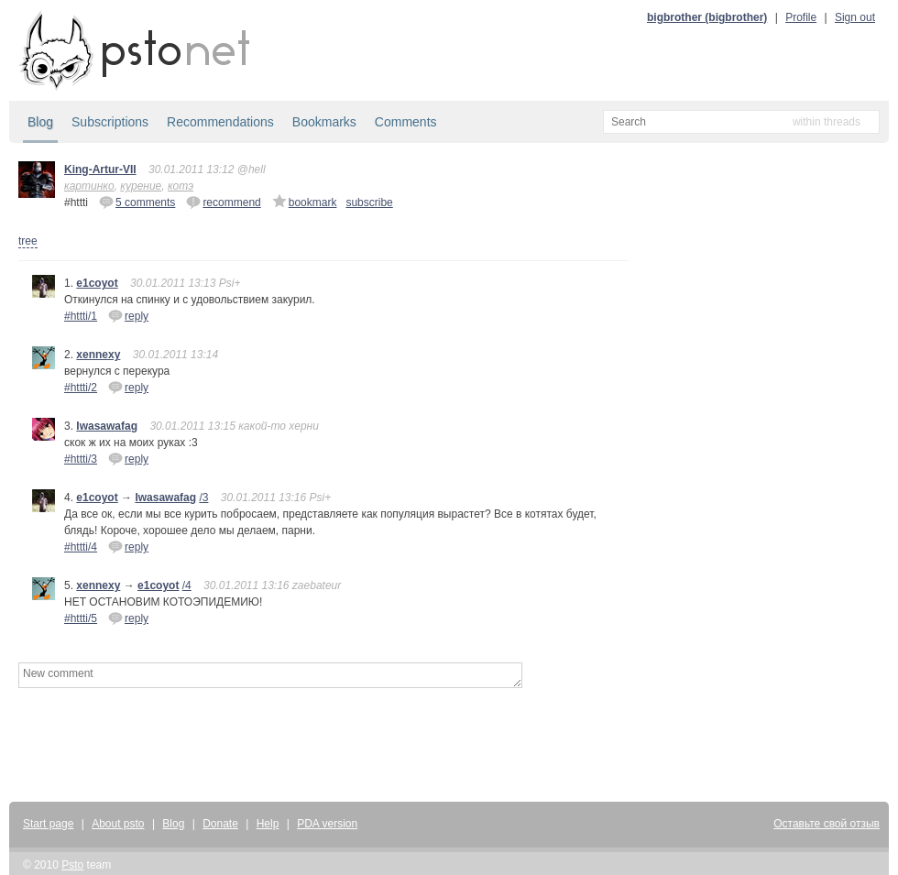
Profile (800, 17)
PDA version (327, 823)
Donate (220, 823)
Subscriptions (109, 122)
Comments (406, 122)
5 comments (137, 201)
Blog (40, 122)
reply (128, 315)
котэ (180, 186)
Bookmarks (324, 122)
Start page (48, 823)
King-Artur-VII (100, 169)
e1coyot (96, 283)
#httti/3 (80, 459)
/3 (203, 497)
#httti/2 (80, 387)
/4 (187, 585)
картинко (89, 186)
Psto (72, 865)
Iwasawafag (106, 426)
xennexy (98, 354)
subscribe (368, 202)
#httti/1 (80, 316)
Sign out (855, 17)
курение (140, 186)
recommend (223, 201)
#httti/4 (80, 547)
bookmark (304, 201)
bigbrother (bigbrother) (707, 17)
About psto (118, 823)
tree (28, 241)
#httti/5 (80, 618)
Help (268, 823)
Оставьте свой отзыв (826, 823)
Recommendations (220, 122)
